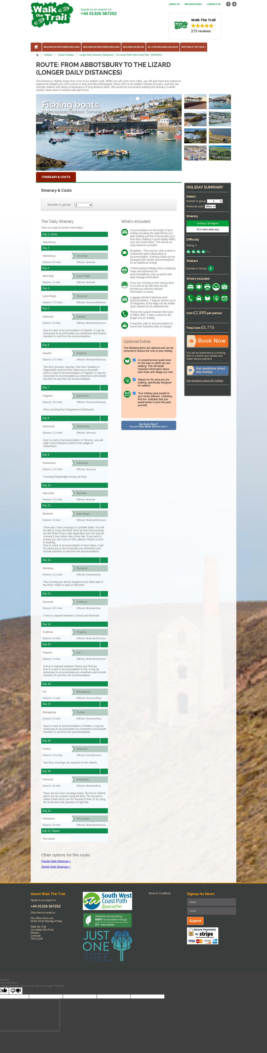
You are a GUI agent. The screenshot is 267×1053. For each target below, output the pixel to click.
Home (37, 55)
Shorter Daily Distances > (55, 866)
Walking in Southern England (62, 47)
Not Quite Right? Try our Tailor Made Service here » (149, 425)
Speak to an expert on (98, 12)
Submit (195, 921)
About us (174, 4)
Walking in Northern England (101, 47)
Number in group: (59, 204)
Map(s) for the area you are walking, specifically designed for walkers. (155, 382)
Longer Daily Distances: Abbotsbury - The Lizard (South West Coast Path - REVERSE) (121, 55)
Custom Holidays (66, 55)
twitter (234, 4)
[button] (131, 97)
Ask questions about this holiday (204, 380)
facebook (228, 4)
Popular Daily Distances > (56, 861)
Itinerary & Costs (56, 177)
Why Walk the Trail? (193, 47)
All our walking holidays (163, 47)
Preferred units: (195, 206)
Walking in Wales (133, 47)
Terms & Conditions (159, 893)
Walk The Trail (52, 15)
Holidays (48, 55)
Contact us (213, 4)
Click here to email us (43, 912)
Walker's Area (193, 4)
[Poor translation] (16, 990)
